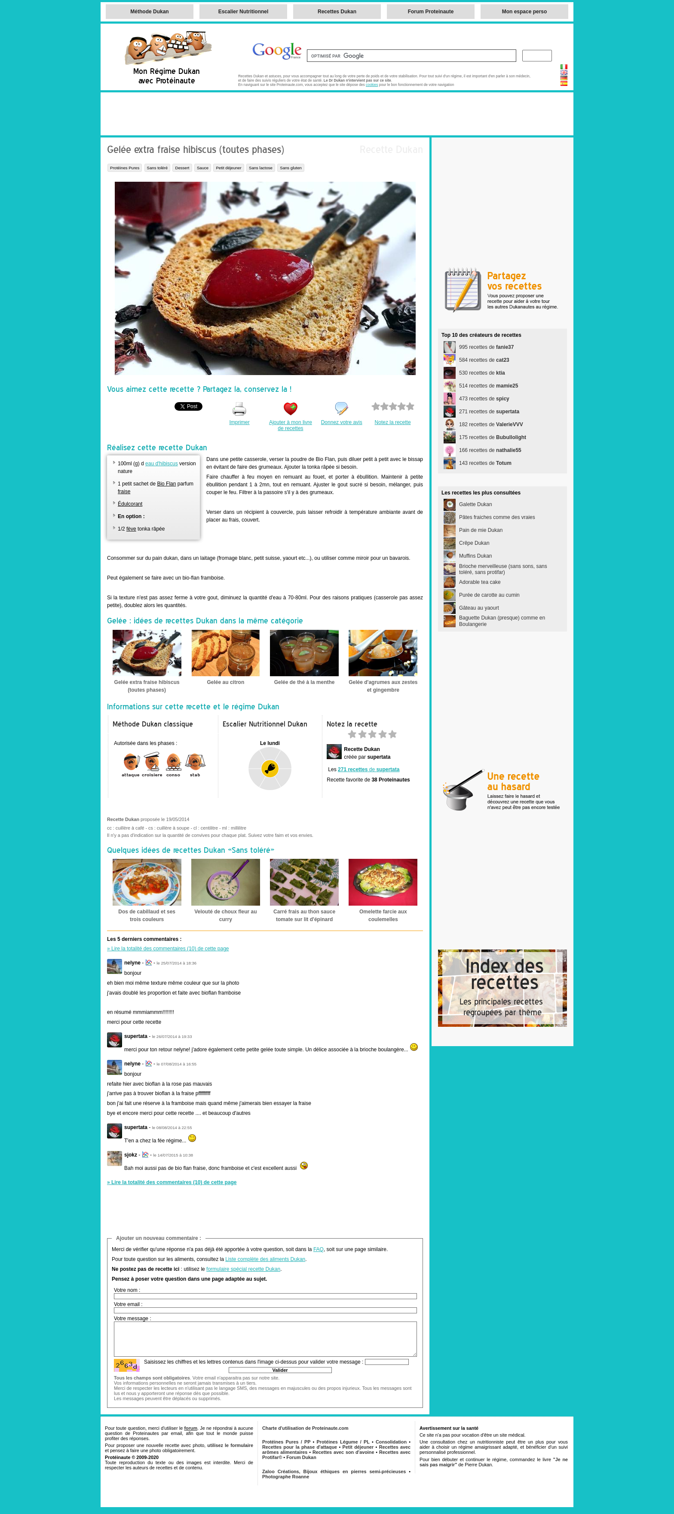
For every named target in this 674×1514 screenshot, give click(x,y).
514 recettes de (488, 386)
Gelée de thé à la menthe (304, 682)
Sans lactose (261, 167)
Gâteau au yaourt (479, 608)
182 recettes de (491, 424)
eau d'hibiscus (161, 464)
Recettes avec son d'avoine (343, 1452)
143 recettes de (485, 463)
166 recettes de (490, 450)
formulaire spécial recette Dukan (243, 1269)
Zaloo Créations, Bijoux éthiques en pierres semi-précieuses (334, 1471)
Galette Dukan (475, 504)
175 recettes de (492, 437)
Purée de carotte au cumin (489, 595)
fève (131, 529)
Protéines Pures (124, 167)
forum (190, 1428)
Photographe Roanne (285, 1476)
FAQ (318, 1249)
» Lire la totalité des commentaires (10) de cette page (168, 949)
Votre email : (128, 1304)
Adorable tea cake (480, 582)
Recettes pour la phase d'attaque (299, 1447)
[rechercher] (410, 56)
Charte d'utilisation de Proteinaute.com (305, 1428)
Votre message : (132, 1319)
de (368, 769)
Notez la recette (393, 422)
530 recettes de (482, 373)
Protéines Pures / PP (286, 1441)
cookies (372, 84)
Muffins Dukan (475, 556)
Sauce (202, 167)
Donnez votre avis (341, 422)
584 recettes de (484, 360)
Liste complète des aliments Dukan (265, 1259)
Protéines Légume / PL (343, 1441)
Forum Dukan (301, 1457)
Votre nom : (127, 1290)
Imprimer (239, 422)
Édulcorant (130, 504)
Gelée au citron (226, 682)
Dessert (182, 167)
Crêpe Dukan (474, 543)
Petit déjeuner (228, 167)
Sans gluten (291, 167)
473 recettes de (484, 399)
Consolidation (391, 1441)
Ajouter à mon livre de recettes (290, 425)
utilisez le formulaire (230, 1445)
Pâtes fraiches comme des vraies (497, 517)
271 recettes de (489, 412)
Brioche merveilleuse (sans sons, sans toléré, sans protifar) (503, 569)
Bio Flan (166, 484)
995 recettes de (486, 347)
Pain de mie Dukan (480, 530)
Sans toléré (157, 167)
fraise (124, 491)
